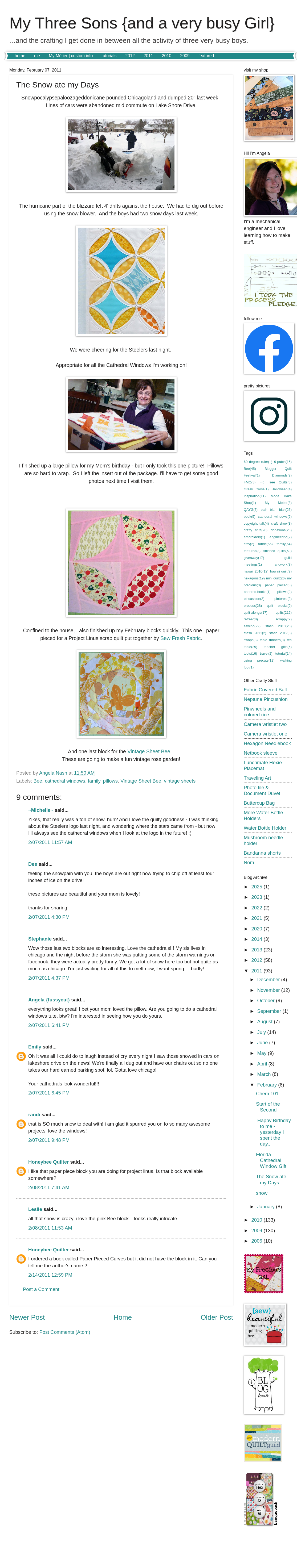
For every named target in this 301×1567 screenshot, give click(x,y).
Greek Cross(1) (256, 489)
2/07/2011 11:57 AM (50, 842)
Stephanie (40, 939)
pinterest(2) (283, 599)
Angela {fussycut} (49, 999)
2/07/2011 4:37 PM (49, 978)
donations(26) (281, 530)
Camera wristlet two (265, 724)
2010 (167, 55)
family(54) (284, 544)
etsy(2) (249, 544)
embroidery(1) (254, 537)
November (269, 990)
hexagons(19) (254, 578)
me (37, 55)
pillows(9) (284, 592)
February (267, 1085)
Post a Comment (41, 1289)
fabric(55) (265, 544)
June (263, 1042)
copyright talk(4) (256, 523)
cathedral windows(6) (275, 517)
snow (261, 1193)
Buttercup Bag (259, 803)
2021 (257, 918)
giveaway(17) (254, 558)
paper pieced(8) (278, 585)
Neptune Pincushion (266, 699)
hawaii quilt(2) (281, 571)
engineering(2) (281, 537)
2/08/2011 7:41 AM (48, 1187)
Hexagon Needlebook (267, 743)
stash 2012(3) (280, 633)
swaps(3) (251, 640)
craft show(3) (281, 523)
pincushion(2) (254, 599)
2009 (185, 55)
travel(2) (266, 653)
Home (122, 1317)
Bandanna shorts (262, 853)
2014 (257, 939)
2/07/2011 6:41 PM (49, 1025)
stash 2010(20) (278, 626)
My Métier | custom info (71, 55)
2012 (130, 55)
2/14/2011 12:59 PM (50, 1275)
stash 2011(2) (255, 633)
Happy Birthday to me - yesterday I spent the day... (273, 1132)
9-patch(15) (283, 462)
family (94, 781)
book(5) (249, 517)
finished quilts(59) (277, 551)
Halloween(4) (281, 489)
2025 (257, 886)
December (269, 979)
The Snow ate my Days (271, 1179)
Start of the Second (268, 1107)
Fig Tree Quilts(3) (276, 482)
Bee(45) (250, 469)
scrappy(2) (283, 619)
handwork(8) (282, 564)
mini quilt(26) (276, 578)
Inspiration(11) (255, 496)
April (263, 1064)
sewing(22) (252, 626)
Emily (34, 1047)
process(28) (253, 606)
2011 (148, 55)
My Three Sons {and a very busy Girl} (142, 23)
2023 (257, 897)
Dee (32, 864)
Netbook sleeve (261, 753)
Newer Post (27, 1317)
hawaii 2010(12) (256, 571)
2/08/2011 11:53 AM (50, 1228)
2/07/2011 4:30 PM (49, 917)
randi (34, 1114)
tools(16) (250, 653)
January (266, 1206)
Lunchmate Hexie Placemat (263, 765)
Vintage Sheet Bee (148, 751)
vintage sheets (180, 781)
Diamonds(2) (282, 475)
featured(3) (252, 551)
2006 (257, 1241)
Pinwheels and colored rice (260, 711)
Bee (37, 781)
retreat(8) (251, 619)
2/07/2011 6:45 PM (49, 1093)
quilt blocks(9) (279, 606)
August (265, 1021)
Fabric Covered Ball (265, 689)
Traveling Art (257, 778)
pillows (110, 781)
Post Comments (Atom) (64, 1332)
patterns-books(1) (257, 592)
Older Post (217, 1317)
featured (206, 55)
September (270, 1011)
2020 (257, 928)
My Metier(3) (278, 503)
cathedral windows (65, 781)
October (266, 1000)
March (264, 1074)
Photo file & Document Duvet (262, 790)
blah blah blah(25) (276, 510)
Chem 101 (267, 1093)
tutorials (108, 55)
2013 (257, 949)
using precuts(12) (259, 660)
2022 (257, 907)
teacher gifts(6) (278, 647)
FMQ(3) (249, 482)
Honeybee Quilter (48, 1162)
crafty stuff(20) (255, 530)
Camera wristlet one (265, 734)
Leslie (35, 1209)
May (262, 1053)
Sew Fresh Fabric (180, 638)
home (20, 55)
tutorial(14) (283, 653)
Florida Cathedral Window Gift (271, 1160)
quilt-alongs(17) (255, 613)
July (262, 1032)
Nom (249, 862)
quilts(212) (284, 613)
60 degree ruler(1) (258, 462)
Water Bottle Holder (265, 828)
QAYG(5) (251, 510)
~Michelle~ (40, 810)
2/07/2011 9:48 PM (49, 1140)
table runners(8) (272, 640)
